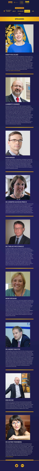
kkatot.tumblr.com (10, 456)
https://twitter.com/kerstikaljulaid (14, 70)
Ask (33, 11)
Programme (21, 11)
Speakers (27, 11)
